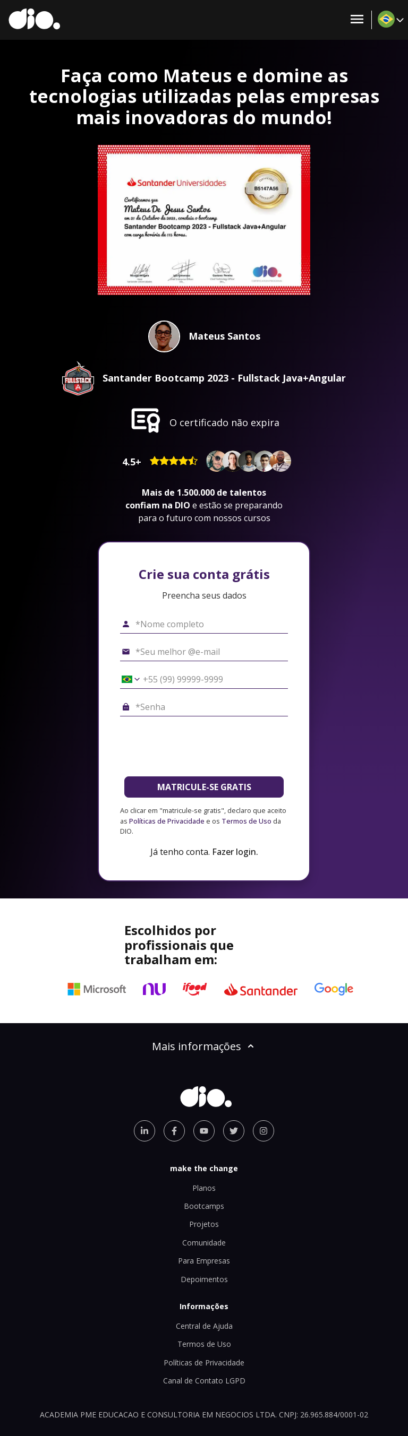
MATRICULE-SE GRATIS (204, 787)
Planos (204, 1188)
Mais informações (204, 1046)
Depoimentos (204, 1279)
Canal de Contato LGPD (204, 1381)
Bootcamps (204, 1206)
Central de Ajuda (204, 1326)
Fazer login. (235, 852)
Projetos (204, 1224)
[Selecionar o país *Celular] (127, 679)
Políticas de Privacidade (167, 821)
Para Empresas (204, 1261)
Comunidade (204, 1243)
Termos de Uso (246, 821)
